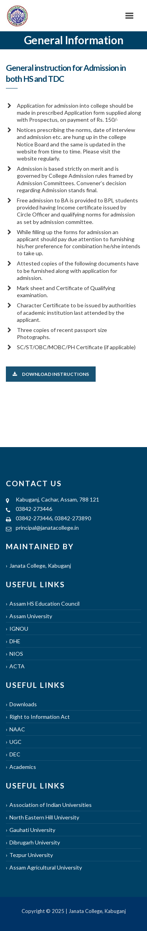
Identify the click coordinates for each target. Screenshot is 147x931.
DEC (14, 754)
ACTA (17, 666)
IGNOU (18, 628)
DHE (14, 641)
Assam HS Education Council (44, 603)
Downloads (23, 704)
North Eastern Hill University (44, 817)
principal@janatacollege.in (47, 527)
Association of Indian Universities (50, 804)
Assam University (30, 616)
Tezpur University (31, 855)
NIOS (16, 653)
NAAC (17, 729)
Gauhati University (32, 829)
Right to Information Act (39, 716)
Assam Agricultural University (45, 867)
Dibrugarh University (34, 842)
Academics (22, 766)
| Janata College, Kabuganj (95, 911)
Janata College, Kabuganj (40, 565)
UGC (15, 741)
